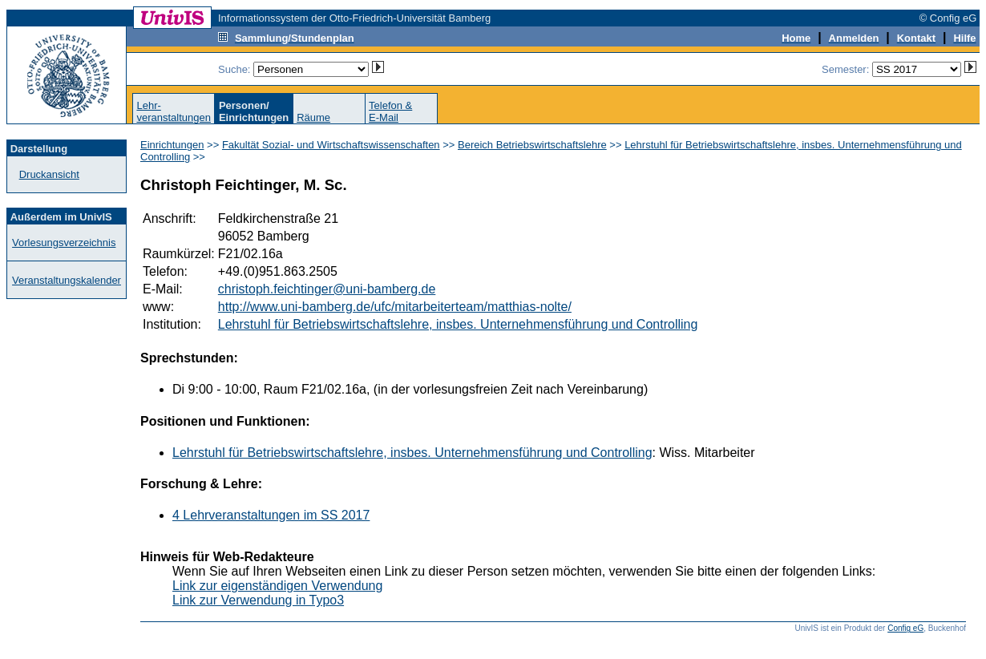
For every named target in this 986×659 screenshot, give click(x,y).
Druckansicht (49, 174)
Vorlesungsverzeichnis (63, 243)
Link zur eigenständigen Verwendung (277, 585)
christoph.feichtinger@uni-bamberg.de (327, 289)
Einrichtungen (172, 145)
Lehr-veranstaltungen (173, 111)
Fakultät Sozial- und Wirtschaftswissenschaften (331, 145)
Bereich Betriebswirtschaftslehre (532, 145)
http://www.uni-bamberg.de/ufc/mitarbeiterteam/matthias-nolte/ (395, 306)
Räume (313, 117)
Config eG (905, 628)
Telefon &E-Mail (390, 111)
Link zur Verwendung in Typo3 (258, 600)
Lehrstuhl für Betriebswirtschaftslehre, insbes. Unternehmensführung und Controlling (458, 324)
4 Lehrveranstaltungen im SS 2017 (271, 515)
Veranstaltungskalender (66, 280)
